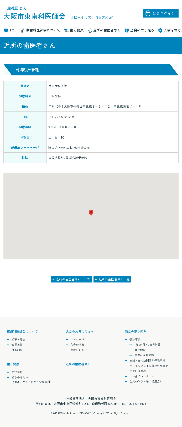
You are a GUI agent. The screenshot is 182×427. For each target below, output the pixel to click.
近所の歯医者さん (107, 29)
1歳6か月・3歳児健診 (147, 344)
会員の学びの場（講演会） (146, 381)
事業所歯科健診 (144, 355)
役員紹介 (17, 350)
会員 (163, 13)
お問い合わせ (78, 350)
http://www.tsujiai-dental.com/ (69, 147)
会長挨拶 (17, 344)
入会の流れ (77, 344)
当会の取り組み (142, 29)
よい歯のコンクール (141, 376)
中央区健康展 (137, 371)
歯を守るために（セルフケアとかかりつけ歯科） (32, 379)
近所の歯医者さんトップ (73, 279)
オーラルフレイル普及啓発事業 (148, 366)
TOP (13, 29)
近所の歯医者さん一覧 (114, 279)
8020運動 (17, 372)
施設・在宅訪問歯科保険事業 (147, 360)
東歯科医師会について (43, 29)
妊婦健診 (140, 350)
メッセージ (77, 339)
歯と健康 (77, 29)
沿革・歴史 (18, 339)
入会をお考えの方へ (80, 331)
